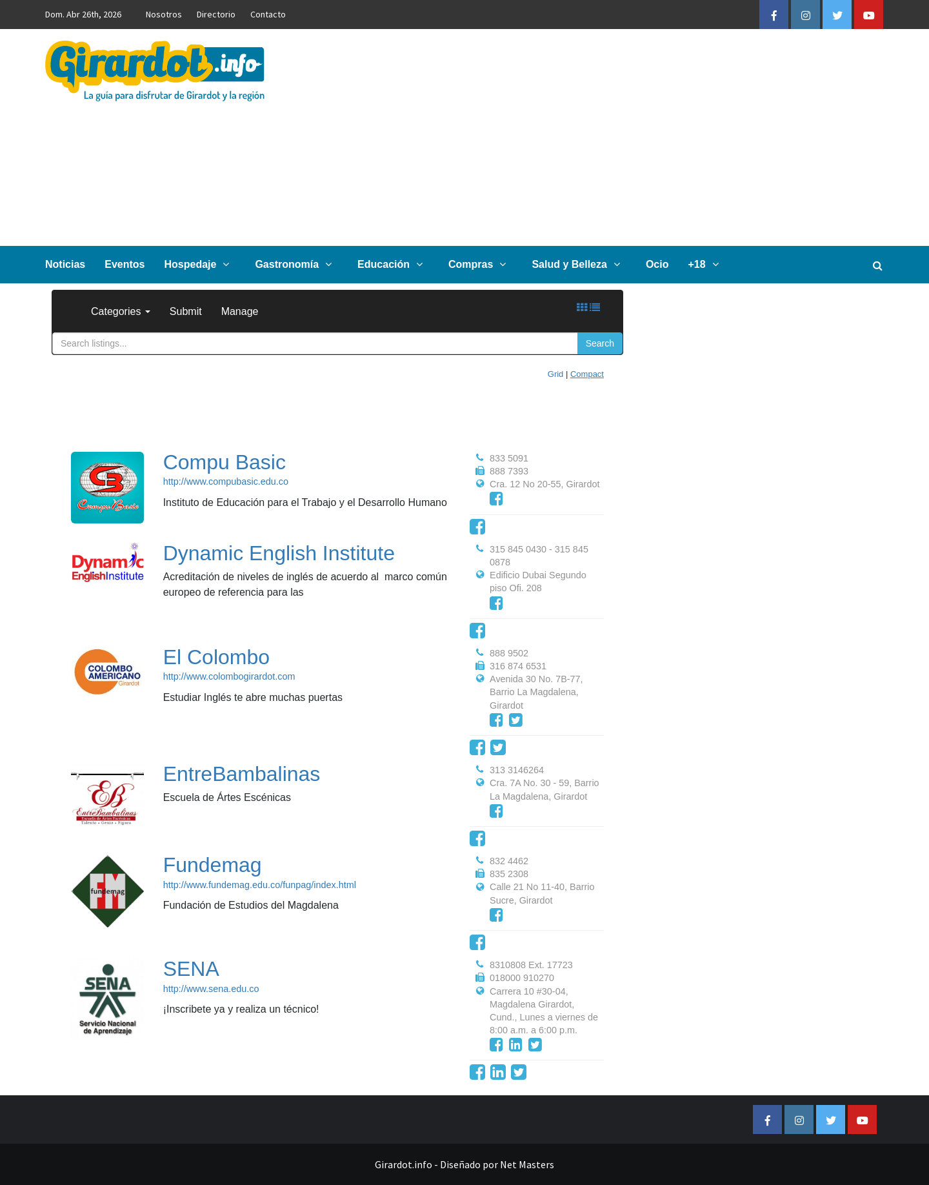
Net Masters (527, 1164)
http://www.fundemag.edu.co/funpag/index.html (259, 885)
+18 (706, 264)
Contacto (268, 14)
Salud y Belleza (579, 264)
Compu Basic (224, 462)
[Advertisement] (604, 137)
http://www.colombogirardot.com (229, 676)
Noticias (65, 264)
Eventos (125, 264)
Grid (556, 374)
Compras (480, 264)
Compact (587, 374)
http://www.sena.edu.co (211, 989)
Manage (240, 311)
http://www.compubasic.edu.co (225, 481)
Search (600, 343)
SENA (191, 968)
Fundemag (212, 864)
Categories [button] (120, 311)
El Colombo (216, 657)
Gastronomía (296, 264)
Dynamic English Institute (279, 553)
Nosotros (164, 14)
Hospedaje (200, 264)
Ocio (657, 264)
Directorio (216, 14)
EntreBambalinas (242, 773)
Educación (393, 264)
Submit (186, 311)
